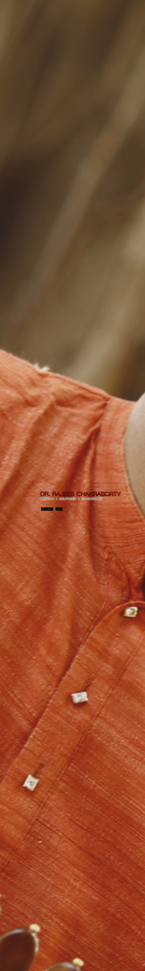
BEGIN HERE (47, 509)
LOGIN (59, 509)
